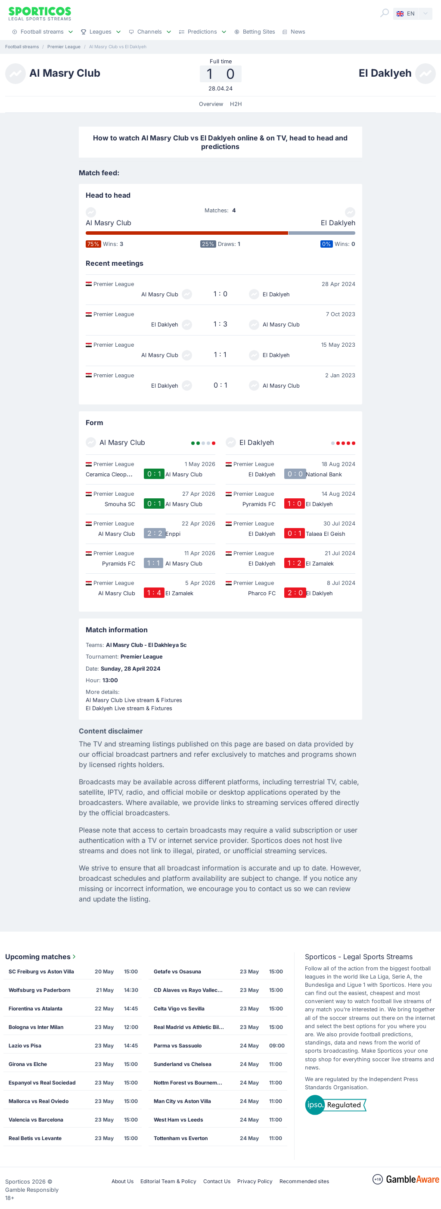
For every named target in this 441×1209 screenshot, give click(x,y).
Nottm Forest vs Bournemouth (191, 1082)
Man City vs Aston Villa (182, 1101)
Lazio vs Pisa (25, 1045)
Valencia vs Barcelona (36, 1119)
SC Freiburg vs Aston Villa (41, 971)
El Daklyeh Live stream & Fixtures (129, 708)
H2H (236, 104)
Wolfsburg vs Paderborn (39, 990)
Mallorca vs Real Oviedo (38, 1101)
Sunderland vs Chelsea (182, 1064)
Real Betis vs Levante (35, 1138)
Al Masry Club (108, 222)
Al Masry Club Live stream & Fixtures (134, 700)
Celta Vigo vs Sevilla (179, 1008)
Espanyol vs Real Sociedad (42, 1082)
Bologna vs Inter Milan (36, 1027)
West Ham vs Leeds (178, 1119)
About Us (123, 1181)
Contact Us (216, 1181)
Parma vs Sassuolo (178, 1045)
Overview (211, 104)
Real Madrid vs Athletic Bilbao (191, 1027)
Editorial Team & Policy (168, 1181)
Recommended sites (304, 1181)
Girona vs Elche (28, 1064)
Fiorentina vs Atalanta (35, 1008)
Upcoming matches (41, 956)
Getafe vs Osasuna (177, 971)
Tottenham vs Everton (181, 1138)
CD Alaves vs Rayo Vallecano (190, 990)
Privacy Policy (255, 1181)
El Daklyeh (338, 222)
